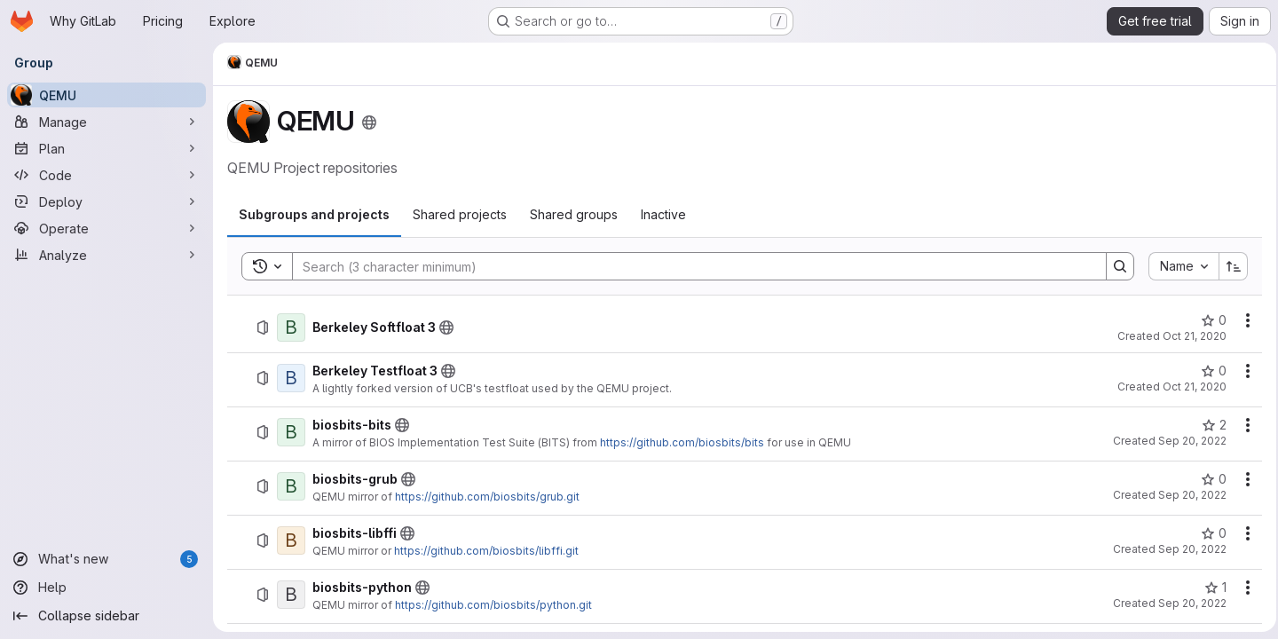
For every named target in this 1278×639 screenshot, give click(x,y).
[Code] (106, 174)
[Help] (106, 587)
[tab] (314, 215)
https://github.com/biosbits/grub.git (487, 496)
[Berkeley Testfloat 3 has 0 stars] (1208, 371)
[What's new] (106, 559)
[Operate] (106, 228)
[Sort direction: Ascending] (1228, 266)
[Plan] (106, 148)
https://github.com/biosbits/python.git (493, 604)
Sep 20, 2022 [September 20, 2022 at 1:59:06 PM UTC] (1187, 603)
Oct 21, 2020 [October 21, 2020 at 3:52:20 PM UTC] (1189, 336)
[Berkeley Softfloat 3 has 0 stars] (1208, 320)
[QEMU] (106, 95)
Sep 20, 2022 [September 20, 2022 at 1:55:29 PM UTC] (1187, 549)
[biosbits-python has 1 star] (1210, 587)
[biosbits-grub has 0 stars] (1208, 479)
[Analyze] (106, 254)
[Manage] (106, 121)
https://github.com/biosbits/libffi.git (486, 550)
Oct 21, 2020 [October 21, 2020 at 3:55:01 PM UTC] (1189, 386)
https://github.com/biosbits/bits (682, 442)
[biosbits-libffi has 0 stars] (1208, 533)
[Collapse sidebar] (106, 616)
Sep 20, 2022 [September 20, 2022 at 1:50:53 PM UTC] (1187, 494)
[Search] (688, 266)
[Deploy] (106, 201)
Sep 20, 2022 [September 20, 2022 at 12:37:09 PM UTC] (1187, 440)
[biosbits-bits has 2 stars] (1208, 425)
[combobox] (1178, 266)
